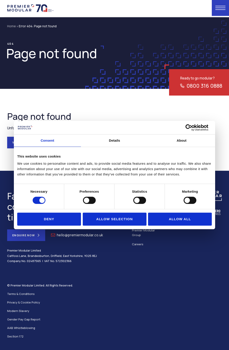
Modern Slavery (18, 311)
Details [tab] (114, 140)
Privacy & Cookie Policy (23, 302)
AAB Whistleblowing (21, 328)
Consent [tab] (47, 140)
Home (11, 26)
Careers (137, 244)
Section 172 (15, 336)
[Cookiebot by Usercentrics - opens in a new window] (192, 127)
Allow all (180, 219)
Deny (49, 219)
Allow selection (114, 219)
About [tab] (182, 140)
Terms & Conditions (21, 294)
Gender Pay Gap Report (23, 319)
